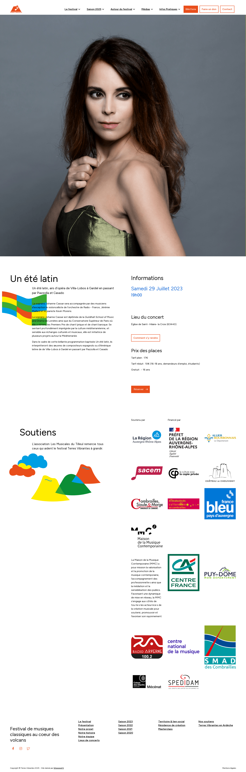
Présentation (86, 725)
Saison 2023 (125, 721)
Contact (227, 9)
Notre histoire (86, 732)
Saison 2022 (125, 725)
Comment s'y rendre (145, 337)
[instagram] (13, 748)
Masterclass (165, 729)
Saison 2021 (125, 729)
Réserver (139, 389)
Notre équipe (86, 736)
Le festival (71, 9)
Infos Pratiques (168, 9)
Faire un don (209, 9)
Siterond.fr (59, 768)
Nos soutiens (206, 721)
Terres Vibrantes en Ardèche (215, 725)
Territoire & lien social (171, 721)
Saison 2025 (94, 9)
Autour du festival (121, 9)
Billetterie (190, 9)
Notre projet (85, 729)
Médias (146, 9)
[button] (73, 9)
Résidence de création (171, 725)
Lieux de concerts (89, 740)
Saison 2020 (125, 732)
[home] (16, 9)
